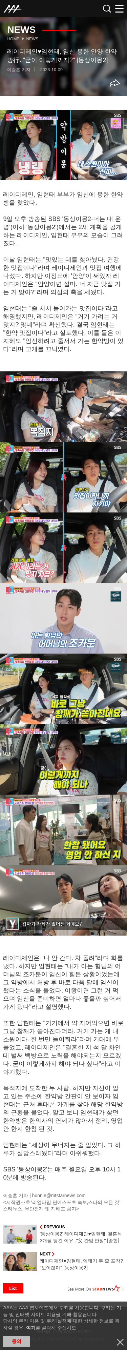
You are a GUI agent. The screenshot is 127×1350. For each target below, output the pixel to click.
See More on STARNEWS (96, 1288)
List (13, 1288)
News (32, 39)
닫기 (120, 1342)
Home (13, 39)
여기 (31, 1327)
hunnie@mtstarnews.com (59, 1195)
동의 (16, 1341)
